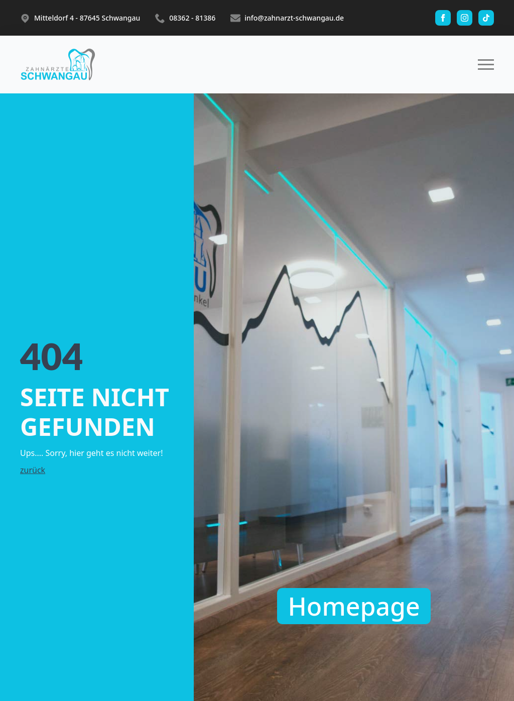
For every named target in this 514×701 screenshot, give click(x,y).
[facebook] (443, 18)
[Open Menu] (486, 65)
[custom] (486, 18)
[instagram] (464, 18)
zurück (32, 470)
